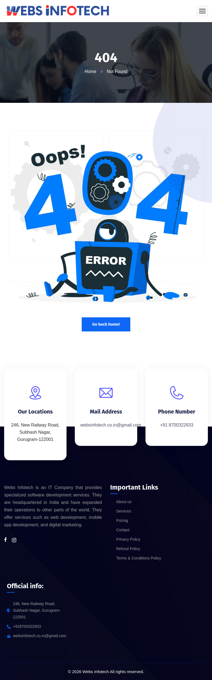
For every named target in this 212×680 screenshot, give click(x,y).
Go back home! (106, 324)
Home (90, 71)
